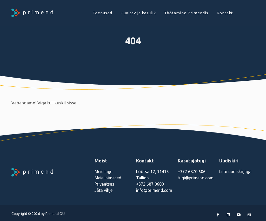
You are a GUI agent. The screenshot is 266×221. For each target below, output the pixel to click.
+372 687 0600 (150, 184)
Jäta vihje (103, 190)
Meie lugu (103, 171)
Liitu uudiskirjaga (235, 171)
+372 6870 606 (191, 171)
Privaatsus (104, 184)
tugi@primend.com (196, 177)
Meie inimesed (108, 177)
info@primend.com (154, 190)
